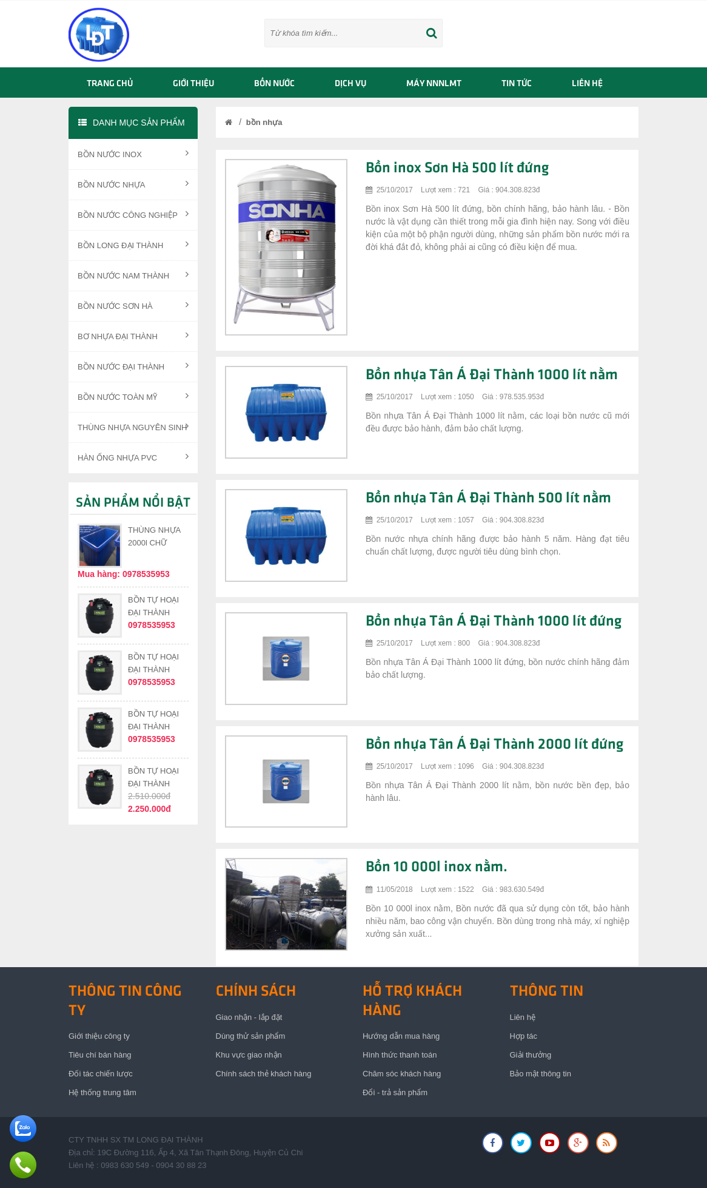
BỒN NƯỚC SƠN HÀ (133, 305)
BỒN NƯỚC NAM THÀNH (133, 274)
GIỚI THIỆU (193, 83)
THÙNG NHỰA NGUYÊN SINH (133, 426)
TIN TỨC (516, 83)
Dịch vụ (350, 83)
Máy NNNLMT (433, 83)
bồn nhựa (264, 122)
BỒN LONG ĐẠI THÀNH (133, 244)
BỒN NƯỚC (274, 83)
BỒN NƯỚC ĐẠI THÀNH (133, 365)
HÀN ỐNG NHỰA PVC (133, 456)
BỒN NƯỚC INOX (133, 153)
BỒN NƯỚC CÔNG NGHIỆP (133, 214)
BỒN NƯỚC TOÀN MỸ (133, 396)
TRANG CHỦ (110, 83)
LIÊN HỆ (587, 83)
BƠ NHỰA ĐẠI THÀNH (133, 335)
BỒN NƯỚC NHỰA (133, 183)
